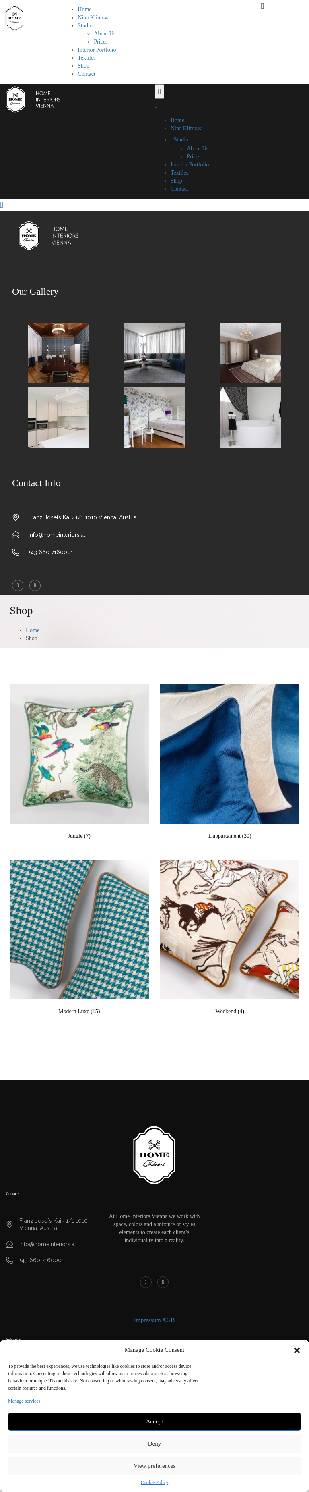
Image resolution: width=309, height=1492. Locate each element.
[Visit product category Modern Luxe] (79, 939)
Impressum (147, 1320)
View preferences (154, 1466)
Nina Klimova (94, 18)
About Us (104, 34)
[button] (297, 1350)
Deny (154, 1443)
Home (84, 9)
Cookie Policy (154, 1482)
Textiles (86, 58)
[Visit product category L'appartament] (229, 763)
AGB (168, 1320)
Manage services (24, 1401)
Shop (83, 66)
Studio (85, 26)
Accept (154, 1421)
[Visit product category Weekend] (229, 939)
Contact (86, 74)
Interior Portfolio (97, 50)
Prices (100, 42)
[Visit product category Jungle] (79, 763)
